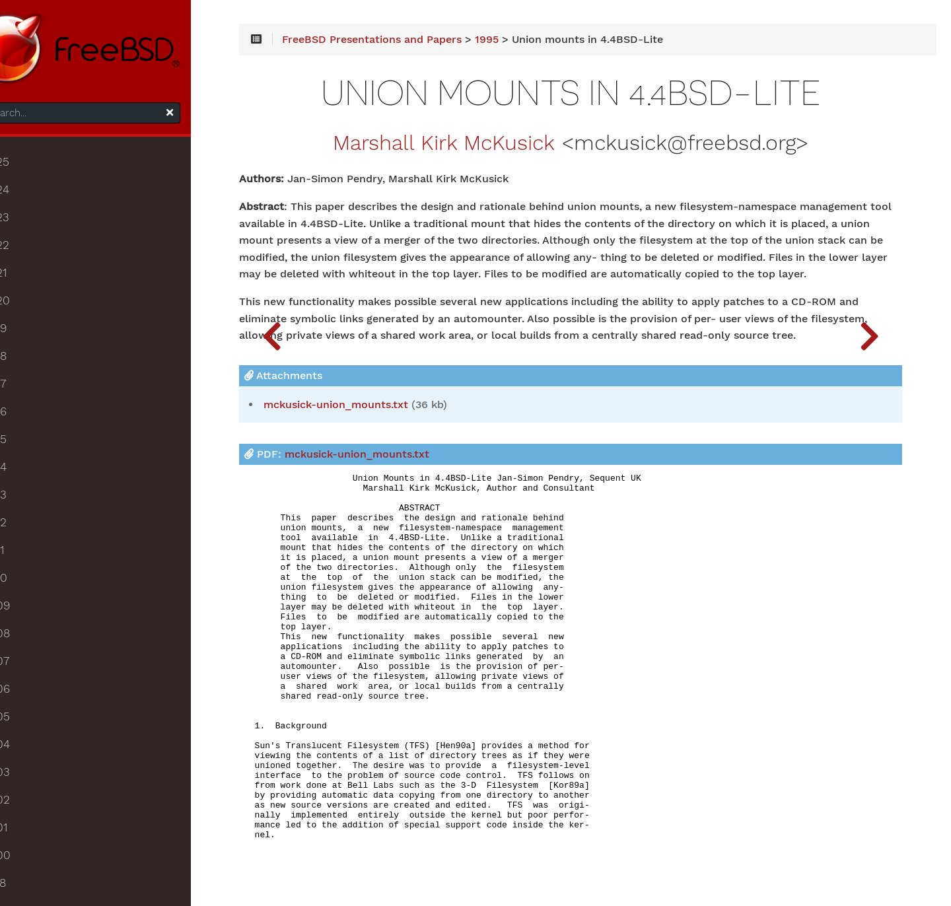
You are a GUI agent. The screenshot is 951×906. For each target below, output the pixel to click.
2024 (31, 200)
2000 (32, 866)
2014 (30, 478)
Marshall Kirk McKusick (481, 151)
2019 (30, 339)
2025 (31, 173)
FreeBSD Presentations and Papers (460, 47)
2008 (31, 644)
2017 (29, 394)
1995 (575, 47)
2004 (31, 755)
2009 (31, 616)
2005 (31, 727)
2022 (31, 256)
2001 (30, 838)
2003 (31, 783)
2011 (28, 561)
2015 (30, 450)
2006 (31, 700)
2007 (31, 672)
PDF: (425, 496)
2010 (30, 589)
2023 (31, 228)
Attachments (372, 417)
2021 (30, 284)
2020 (31, 311)
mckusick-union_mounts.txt (424, 446)
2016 (30, 422)
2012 (30, 533)
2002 (31, 811)
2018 (30, 367)
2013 (30, 505)
